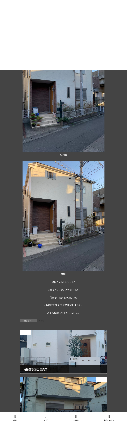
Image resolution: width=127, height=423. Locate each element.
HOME (45, 418)
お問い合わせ (109, 418)
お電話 (76, 418)
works (41, 320)
